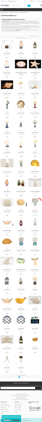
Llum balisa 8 (7, 132)
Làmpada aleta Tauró (7, 269)
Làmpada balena (21, 309)
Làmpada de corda (35, 93)
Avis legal (2, 413)
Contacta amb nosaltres (5, 411)
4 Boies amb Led (35, 328)
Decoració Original (18, 405)
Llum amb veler (7, 191)
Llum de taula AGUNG (7, 171)
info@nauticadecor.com (12, 1)
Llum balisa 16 (21, 132)
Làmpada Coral (35, 348)
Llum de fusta (21, 367)
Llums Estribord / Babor (21, 191)
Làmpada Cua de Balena (35, 191)
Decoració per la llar (18, 404)
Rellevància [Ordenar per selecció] (38, 36)
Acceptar (7, 420)
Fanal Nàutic (21, 348)
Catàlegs (16, 411)
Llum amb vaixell (7, 152)
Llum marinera (21, 171)
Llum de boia (7, 328)
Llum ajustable (7, 367)
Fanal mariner (35, 53)
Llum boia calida (21, 113)
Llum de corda (21, 152)
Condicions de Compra (5, 404)
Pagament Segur (3, 407)
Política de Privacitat (4, 409)
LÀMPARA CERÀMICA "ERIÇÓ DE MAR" (21, 73)
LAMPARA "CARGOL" (7, 93)
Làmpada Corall (7, 250)
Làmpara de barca (6, 72)
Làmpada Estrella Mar (7, 348)
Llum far (7, 113)
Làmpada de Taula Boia (21, 250)
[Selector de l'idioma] (33, 1)
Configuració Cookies (16, 420)
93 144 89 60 (3, 1)
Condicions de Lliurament (5, 405)
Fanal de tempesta (21, 230)
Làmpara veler (21, 53)
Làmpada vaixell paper (7, 230)
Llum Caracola (35, 309)
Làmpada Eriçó (21, 211)
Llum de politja (7, 53)
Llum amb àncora (21, 93)
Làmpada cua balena (35, 269)
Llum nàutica (35, 289)
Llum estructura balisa (35, 113)
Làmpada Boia (21, 328)
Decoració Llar (7, 114)
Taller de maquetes (18, 407)
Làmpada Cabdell (7, 211)
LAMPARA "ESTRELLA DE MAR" (35, 73)
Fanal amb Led (7, 289)
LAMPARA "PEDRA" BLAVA (21, 269)
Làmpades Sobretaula (7, 54)
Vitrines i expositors (18, 409)
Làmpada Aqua (35, 211)
